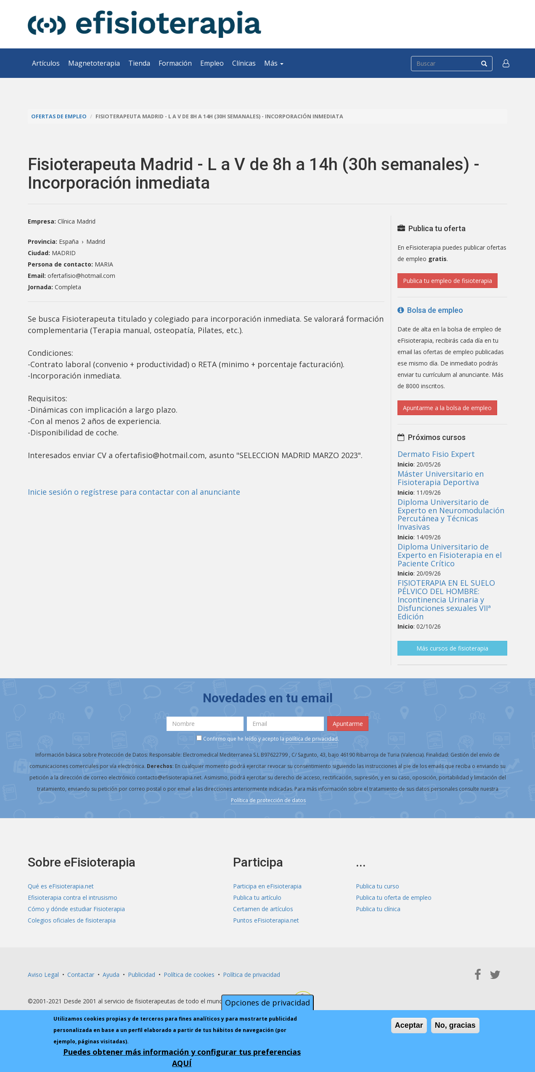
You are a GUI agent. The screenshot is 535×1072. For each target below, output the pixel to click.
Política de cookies (189, 975)
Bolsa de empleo (430, 310)
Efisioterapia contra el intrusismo (72, 897)
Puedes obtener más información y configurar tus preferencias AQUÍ (182, 1057)
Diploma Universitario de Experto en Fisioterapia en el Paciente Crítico (449, 554)
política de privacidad (312, 738)
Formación (175, 63)
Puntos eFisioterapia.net (266, 920)
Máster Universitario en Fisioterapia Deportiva (440, 478)
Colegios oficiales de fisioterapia (72, 920)
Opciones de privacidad (267, 1002)
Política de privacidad (251, 975)
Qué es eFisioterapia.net (61, 886)
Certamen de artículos (263, 909)
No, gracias (455, 1025)
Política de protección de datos (268, 800)
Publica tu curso (377, 886)
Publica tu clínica (378, 909)
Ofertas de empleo (59, 116)
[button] (506, 63)
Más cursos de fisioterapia (452, 648)
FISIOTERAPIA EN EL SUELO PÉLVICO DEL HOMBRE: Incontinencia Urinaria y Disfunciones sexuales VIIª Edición (446, 599)
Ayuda (111, 975)
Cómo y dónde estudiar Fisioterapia (76, 909)
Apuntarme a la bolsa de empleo (447, 408)
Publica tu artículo (257, 897)
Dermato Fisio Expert (436, 454)
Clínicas (244, 63)
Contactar (80, 975)
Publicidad (141, 975)
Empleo (212, 63)
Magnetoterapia (94, 63)
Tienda (139, 63)
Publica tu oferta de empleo (394, 897)
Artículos (46, 63)
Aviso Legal (43, 975)
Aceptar (409, 1025)
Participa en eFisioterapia (267, 886)
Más (273, 63)
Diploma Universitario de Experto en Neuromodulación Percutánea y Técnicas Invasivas (450, 514)
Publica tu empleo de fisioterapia (447, 281)
